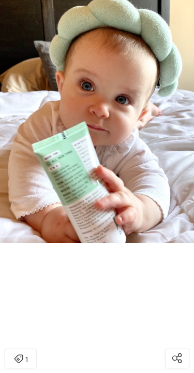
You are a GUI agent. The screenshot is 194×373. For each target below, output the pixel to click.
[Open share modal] (177, 358)
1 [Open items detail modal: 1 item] (21, 359)
